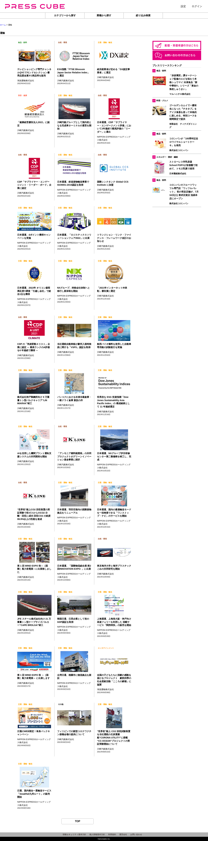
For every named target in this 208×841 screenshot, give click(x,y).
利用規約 (112, 834)
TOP (77, 821)
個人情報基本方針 (97, 834)
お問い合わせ (136, 834)
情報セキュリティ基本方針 (74, 834)
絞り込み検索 (143, 15)
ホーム (3, 25)
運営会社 (123, 834)
